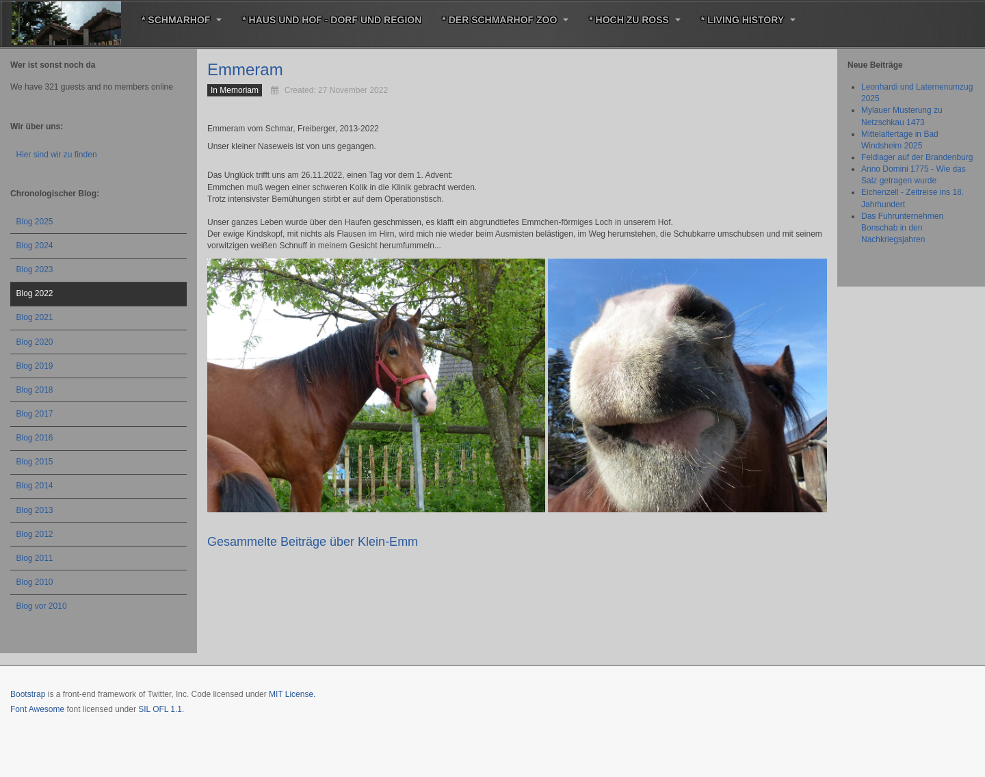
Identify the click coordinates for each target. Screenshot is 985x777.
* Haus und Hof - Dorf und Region (331, 19)
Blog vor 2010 (41, 606)
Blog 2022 (34, 293)
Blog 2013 (34, 510)
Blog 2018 (34, 390)
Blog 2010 (34, 582)
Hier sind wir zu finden (56, 154)
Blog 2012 (34, 534)
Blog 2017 (34, 414)
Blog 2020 (34, 342)
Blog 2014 (34, 485)
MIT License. (292, 694)
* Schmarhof (182, 19)
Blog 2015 (34, 461)
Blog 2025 (34, 221)
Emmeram (245, 69)
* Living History (748, 19)
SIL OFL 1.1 (160, 709)
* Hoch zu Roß (635, 19)
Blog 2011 (34, 558)
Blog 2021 (34, 317)
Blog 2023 (34, 269)
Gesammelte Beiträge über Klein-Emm (312, 542)
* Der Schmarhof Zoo (505, 19)
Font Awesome (37, 709)
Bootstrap (27, 694)
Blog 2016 (34, 438)
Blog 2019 (34, 366)
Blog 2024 (34, 245)
